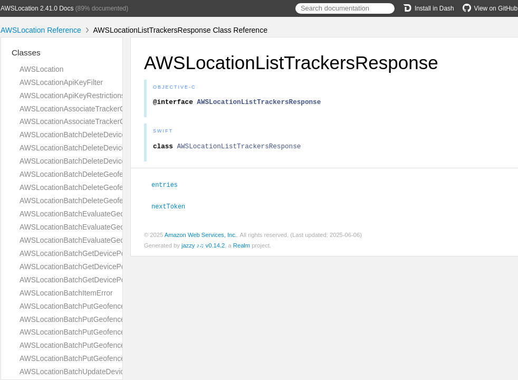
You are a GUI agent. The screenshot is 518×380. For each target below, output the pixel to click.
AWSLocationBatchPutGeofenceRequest (86, 319)
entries (169, 187)
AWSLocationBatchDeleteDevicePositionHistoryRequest (111, 148)
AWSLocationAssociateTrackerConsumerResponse (103, 121)
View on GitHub (490, 8)
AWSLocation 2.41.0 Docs (37, 8)
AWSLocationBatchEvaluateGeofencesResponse (99, 240)
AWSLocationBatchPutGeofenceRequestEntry (94, 332)
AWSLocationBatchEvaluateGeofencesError (91, 214)
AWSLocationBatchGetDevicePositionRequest (95, 266)
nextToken (172, 208)
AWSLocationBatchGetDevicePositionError (89, 253)
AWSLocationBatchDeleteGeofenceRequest (91, 187)
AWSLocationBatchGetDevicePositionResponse (97, 280)
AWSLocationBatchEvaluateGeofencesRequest (96, 227)
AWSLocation (41, 69)
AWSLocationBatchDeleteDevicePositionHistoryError (105, 134)
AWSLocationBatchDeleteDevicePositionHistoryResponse (113, 161)
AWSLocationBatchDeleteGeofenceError (85, 174)
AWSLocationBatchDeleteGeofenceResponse (94, 200)
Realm (241, 247)
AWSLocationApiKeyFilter (61, 82)
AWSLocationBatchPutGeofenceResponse (89, 345)
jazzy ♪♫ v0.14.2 (203, 247)
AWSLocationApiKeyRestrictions (72, 95)
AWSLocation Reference (41, 30)
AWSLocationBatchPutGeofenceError (80, 306)
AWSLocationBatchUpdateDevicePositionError (95, 371)
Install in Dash (428, 8)
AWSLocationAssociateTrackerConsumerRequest (100, 108)
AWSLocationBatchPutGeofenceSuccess (86, 358)
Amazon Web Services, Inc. (201, 237)
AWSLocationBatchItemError (66, 293)
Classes (26, 52)
